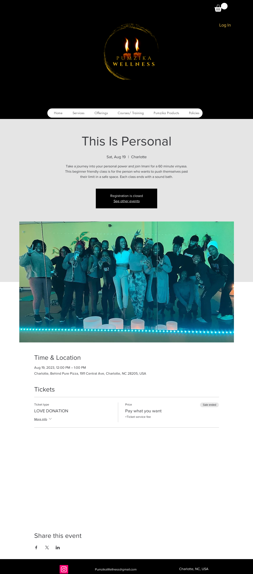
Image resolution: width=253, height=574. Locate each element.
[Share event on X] (47, 547)
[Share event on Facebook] (36, 547)
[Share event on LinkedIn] (58, 547)
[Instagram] (64, 569)
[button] (221, 7)
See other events (127, 201)
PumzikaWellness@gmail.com (116, 569)
